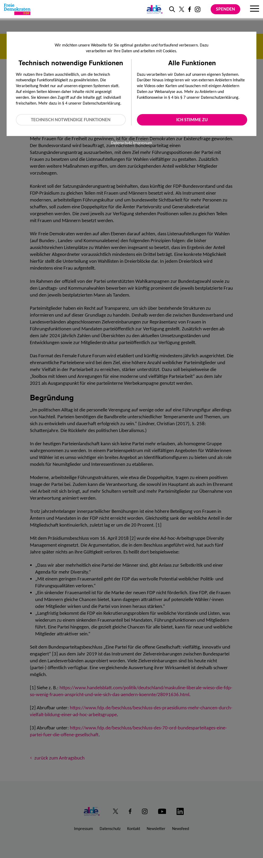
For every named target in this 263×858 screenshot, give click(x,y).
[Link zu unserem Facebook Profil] (189, 9)
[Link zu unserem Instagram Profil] (197, 9)
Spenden (225, 9)
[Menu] (254, 9)
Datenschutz (121, 142)
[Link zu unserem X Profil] (181, 9)
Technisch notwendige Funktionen (70, 120)
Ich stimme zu (192, 120)
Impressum (142, 142)
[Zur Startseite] (17, 9)
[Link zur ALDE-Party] (153, 9)
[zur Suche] (172, 9)
